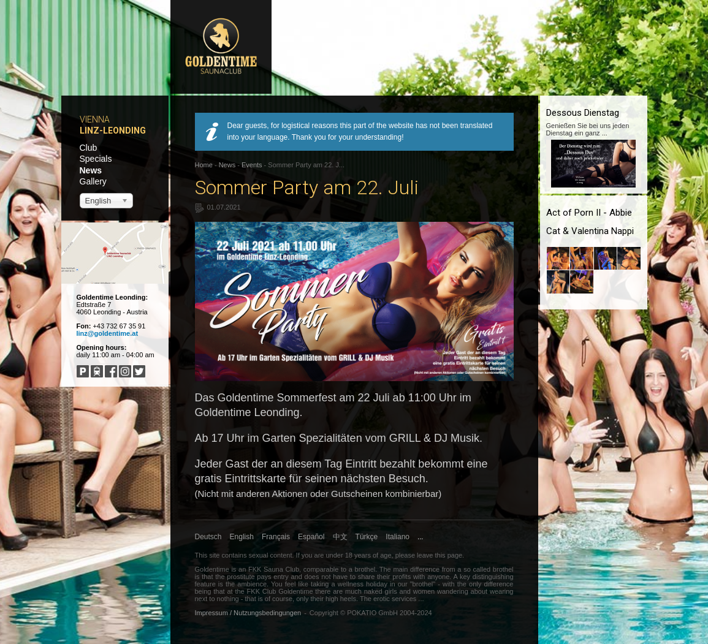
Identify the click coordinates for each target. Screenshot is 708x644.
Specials (96, 159)
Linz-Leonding (113, 130)
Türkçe (367, 536)
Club (88, 148)
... (420, 536)
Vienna (95, 119)
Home (204, 165)
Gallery (93, 181)
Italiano (397, 536)
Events (252, 165)
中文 (340, 536)
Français (276, 536)
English (242, 536)
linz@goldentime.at (108, 333)
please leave (414, 555)
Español (311, 536)
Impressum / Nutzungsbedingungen (248, 612)
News (91, 170)
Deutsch (208, 536)
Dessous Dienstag (582, 112)
